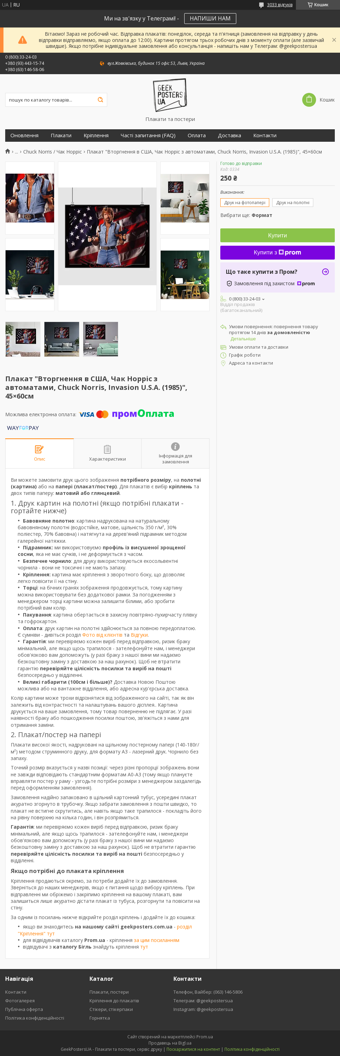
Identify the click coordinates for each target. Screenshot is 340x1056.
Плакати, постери (109, 992)
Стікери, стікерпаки (111, 1009)
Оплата (197, 135)
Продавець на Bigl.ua (170, 1043)
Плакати (61, 135)
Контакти (265, 135)
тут (144, 946)
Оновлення (24, 135)
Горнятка (100, 1018)
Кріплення (96, 135)
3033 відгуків (279, 5)
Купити (277, 235)
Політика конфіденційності (34, 1018)
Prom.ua (204, 1037)
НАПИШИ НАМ (210, 18)
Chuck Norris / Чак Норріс (52, 152)
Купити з (277, 252)
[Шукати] (100, 100)
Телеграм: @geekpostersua (203, 1000)
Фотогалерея (20, 1000)
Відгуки (139, 634)
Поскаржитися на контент (193, 1049)
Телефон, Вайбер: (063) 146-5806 (208, 992)
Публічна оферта (24, 1009)
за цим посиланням (156, 940)
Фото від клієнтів (102, 634)
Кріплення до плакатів (114, 1000)
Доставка (229, 135)
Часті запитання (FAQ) (148, 135)
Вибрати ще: (246, 215)
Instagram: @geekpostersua (203, 1009)
